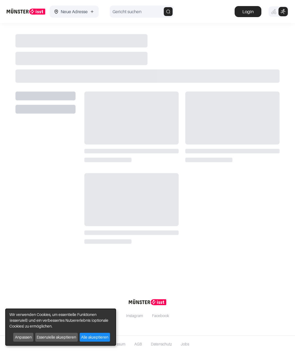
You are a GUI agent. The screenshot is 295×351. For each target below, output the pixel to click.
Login (248, 11)
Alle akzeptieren (94, 337)
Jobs (185, 344)
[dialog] (61, 327)
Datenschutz (161, 344)
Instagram (134, 315)
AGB (138, 344)
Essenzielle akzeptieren (56, 337)
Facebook (160, 315)
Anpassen (23, 337)
